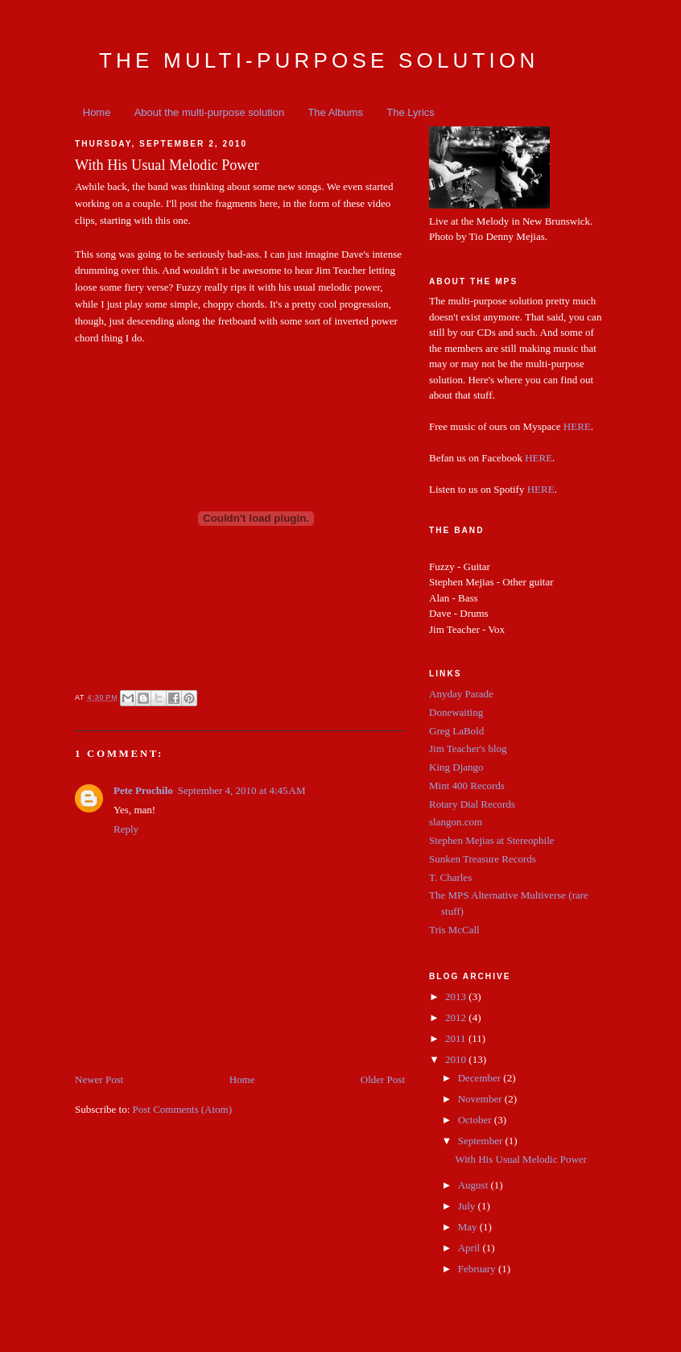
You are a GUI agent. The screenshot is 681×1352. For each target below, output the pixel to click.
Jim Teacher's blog (468, 748)
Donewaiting (456, 712)
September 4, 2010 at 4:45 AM (242, 790)
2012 (456, 1017)
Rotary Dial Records (472, 804)
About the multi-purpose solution (209, 112)
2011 (456, 1038)
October (476, 1120)
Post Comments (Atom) (183, 1109)
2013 (456, 996)
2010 (456, 1059)
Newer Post (99, 1079)
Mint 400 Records (467, 785)
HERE (577, 426)
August (474, 1185)
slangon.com (455, 822)
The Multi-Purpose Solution (319, 60)
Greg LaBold (456, 731)
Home (97, 112)
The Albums (335, 112)
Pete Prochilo (143, 790)
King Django (456, 767)
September (482, 1141)
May (469, 1227)
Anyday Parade (461, 694)
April (470, 1248)
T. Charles (450, 877)
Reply (126, 829)
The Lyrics (410, 112)
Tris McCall (454, 930)
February (478, 1269)
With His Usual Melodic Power (520, 1159)
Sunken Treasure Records (482, 859)
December (481, 1078)
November (481, 1099)
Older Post (383, 1079)
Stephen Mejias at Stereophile (492, 840)
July (468, 1206)
